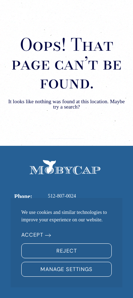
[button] (115, 14)
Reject (66, 250)
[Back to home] (37, 14)
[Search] (66, 131)
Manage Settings (66, 269)
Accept (32, 234)
